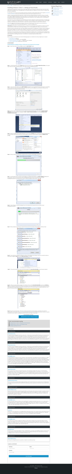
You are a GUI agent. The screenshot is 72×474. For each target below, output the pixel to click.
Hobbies (55, 2)
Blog (59, 2)
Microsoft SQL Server (13, 39)
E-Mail (30, 446)
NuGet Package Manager (14, 41)
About (40, 2)
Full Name (10, 446)
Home (37, 2)
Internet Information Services (14, 40)
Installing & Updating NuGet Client (15, 325)
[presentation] (16, 460)
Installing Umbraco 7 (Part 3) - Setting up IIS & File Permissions (20, 322)
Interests (45, 2)
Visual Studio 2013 (13, 38)
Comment (10, 450)
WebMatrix (13, 13)
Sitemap (36, 467)
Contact (62, 2)
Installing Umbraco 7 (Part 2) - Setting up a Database (29, 316)
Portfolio (50, 2)
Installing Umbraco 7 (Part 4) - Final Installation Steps (18, 324)
